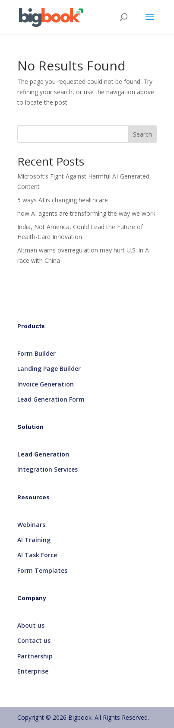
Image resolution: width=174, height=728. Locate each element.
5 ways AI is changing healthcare (62, 200)
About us (30, 625)
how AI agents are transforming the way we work (86, 213)
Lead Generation (43, 454)
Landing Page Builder (49, 368)
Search (142, 134)
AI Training (34, 540)
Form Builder (36, 353)
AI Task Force (37, 555)
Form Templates (42, 570)
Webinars (31, 524)
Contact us (34, 640)
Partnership (35, 656)
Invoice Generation (45, 384)
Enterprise (32, 671)
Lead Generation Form (51, 399)
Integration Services (47, 469)
